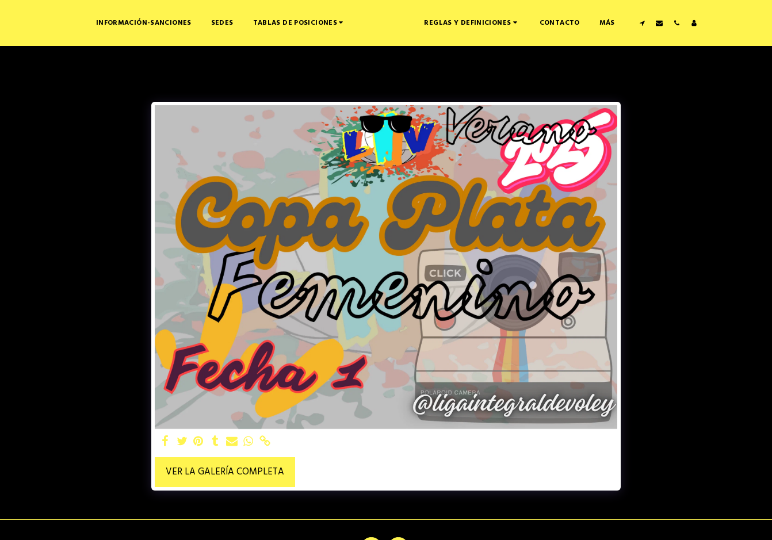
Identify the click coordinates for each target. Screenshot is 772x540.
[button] (263, 22)
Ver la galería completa (225, 472)
